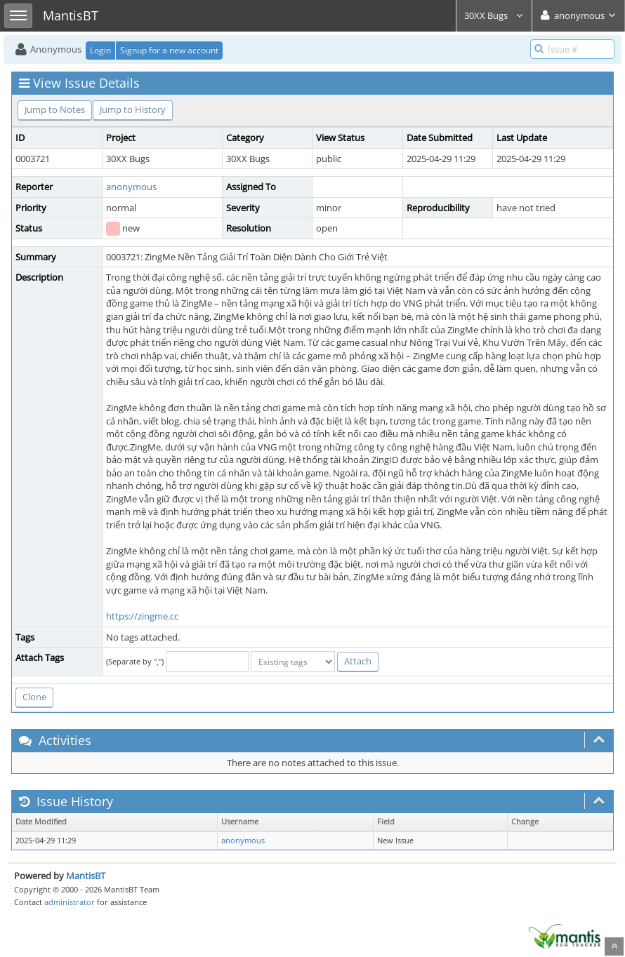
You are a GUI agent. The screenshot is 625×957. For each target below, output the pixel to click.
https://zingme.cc (142, 616)
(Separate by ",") (135, 661)
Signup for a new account (169, 50)
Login (100, 50)
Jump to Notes (55, 109)
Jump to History (133, 109)
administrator (69, 902)
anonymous (131, 186)
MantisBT (85, 875)
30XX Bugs (494, 15)
